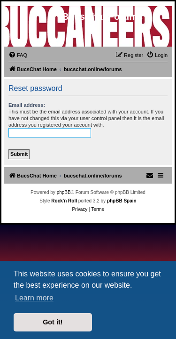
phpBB (64, 192)
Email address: (26, 105)
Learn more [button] (34, 298)
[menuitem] (17, 55)
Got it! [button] (52, 322)
